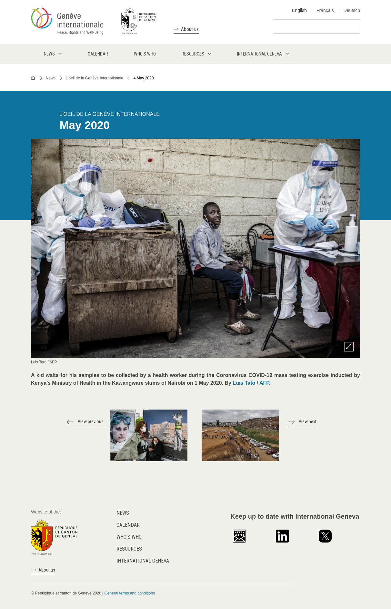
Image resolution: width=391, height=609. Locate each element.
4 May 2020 (144, 78)
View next (307, 421)
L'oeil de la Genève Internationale (94, 78)
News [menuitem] (49, 53)
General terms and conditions (129, 593)
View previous (91, 421)
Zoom (349, 346)
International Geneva (142, 561)
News (50, 78)
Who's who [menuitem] (145, 53)
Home (33, 78)
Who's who (129, 537)
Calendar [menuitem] (98, 53)
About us (190, 29)
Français (325, 10)
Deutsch (352, 10)
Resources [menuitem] (193, 53)
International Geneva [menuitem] (259, 53)
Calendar (128, 525)
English (299, 10)
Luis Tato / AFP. (251, 383)
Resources (129, 549)
